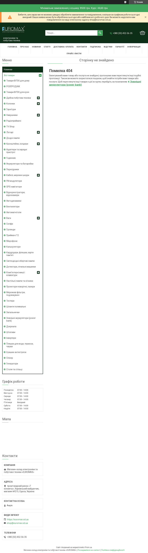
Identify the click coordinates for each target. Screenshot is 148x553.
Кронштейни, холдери (17, 144)
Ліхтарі (9, 132)
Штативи (10, 332)
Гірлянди (10, 229)
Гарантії (119, 47)
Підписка (95, 47)
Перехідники (12, 169)
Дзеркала (11, 326)
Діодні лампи (13, 138)
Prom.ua (88, 547)
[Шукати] (100, 32)
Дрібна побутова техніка (18, 98)
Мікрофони (11, 241)
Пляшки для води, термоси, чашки (19, 345)
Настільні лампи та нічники (19, 281)
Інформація (133, 47)
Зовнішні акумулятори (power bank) (21, 319)
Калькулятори (13, 247)
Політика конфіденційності (112, 550)
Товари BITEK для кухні (17, 92)
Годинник (11, 158)
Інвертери (11, 338)
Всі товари (9, 75)
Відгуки (108, 47)
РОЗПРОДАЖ (13, 86)
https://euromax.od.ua (17, 519)
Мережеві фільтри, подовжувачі (15, 293)
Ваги (8, 218)
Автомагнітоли (13, 212)
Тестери (10, 301)
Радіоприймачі (13, 121)
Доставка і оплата (63, 47)
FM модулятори (14, 181)
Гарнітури (11, 109)
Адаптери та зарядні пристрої (16, 150)
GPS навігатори (14, 186)
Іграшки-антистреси (16, 352)
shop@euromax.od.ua (17, 523)
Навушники (12, 115)
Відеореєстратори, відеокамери (15, 193)
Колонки (10, 103)
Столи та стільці (14, 369)
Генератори (12, 363)
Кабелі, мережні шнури (17, 175)
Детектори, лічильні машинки (21, 266)
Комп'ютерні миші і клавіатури (15, 273)
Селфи (9, 224)
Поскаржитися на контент (89, 550)
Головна (12, 47)
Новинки (8, 69)
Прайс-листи (74, 53)
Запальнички (12, 312)
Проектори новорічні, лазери (20, 286)
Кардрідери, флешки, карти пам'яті (20, 253)
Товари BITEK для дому (17, 80)
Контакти (82, 47)
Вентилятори (12, 206)
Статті (47, 47)
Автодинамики (13, 201)
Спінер (9, 358)
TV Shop (10, 126)
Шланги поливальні (16, 306)
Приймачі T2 (12, 235)
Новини (36, 47)
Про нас (24, 47)
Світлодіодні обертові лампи (20, 261)
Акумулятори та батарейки (19, 163)
